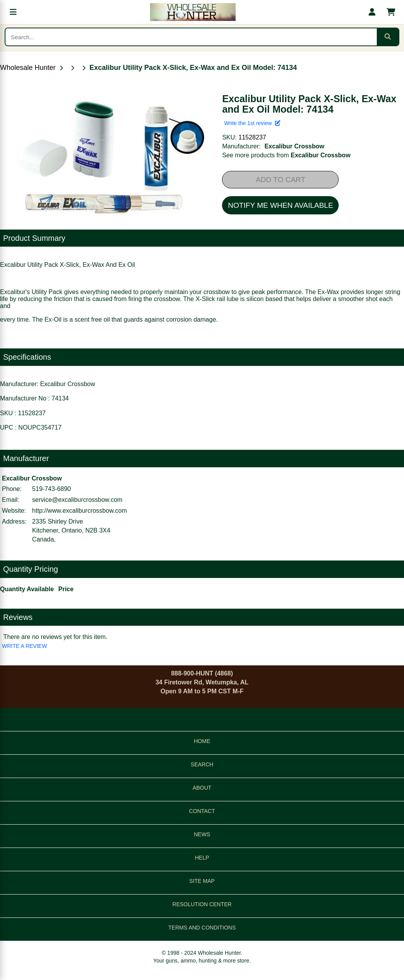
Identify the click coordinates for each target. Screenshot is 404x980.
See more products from (286, 155)
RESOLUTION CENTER (201, 904)
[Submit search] (388, 36)
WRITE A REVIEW (24, 646)
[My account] (372, 12)
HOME (202, 741)
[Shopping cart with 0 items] (390, 12)
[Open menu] (13, 12)
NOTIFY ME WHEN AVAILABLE (280, 205)
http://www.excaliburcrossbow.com (79, 510)
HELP (202, 858)
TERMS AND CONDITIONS (202, 927)
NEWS (202, 834)
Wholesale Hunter (28, 67)
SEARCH (202, 764)
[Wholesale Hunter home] (192, 12)
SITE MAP (202, 881)
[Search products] (191, 36)
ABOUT (201, 788)
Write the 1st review (252, 123)
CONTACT (202, 811)
